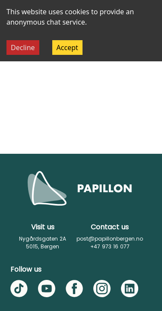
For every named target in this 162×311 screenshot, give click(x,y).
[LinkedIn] (129, 288)
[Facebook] (74, 288)
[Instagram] (102, 288)
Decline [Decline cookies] (23, 47)
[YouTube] (46, 288)
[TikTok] (19, 288)
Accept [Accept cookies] (67, 47)
